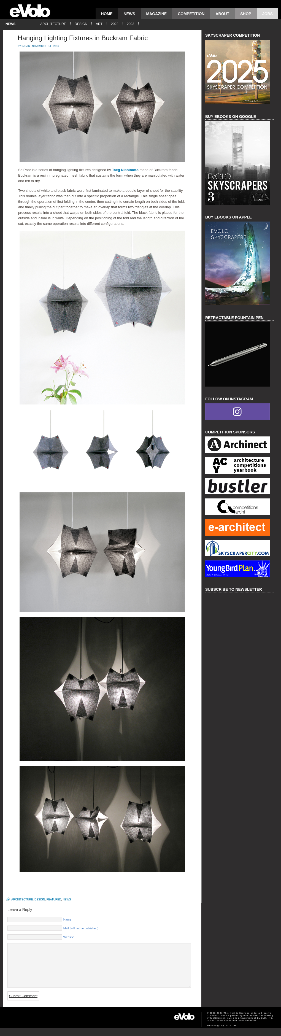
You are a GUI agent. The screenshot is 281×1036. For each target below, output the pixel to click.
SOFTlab (231, 1033)
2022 (114, 24)
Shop (245, 14)
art (99, 24)
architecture (53, 24)
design (81, 24)
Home (107, 14)
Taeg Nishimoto (125, 170)
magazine (156, 14)
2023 (130, 24)
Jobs (267, 14)
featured (54, 899)
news (129, 14)
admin (26, 46)
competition (191, 14)
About (222, 14)
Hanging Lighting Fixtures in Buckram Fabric (83, 38)
